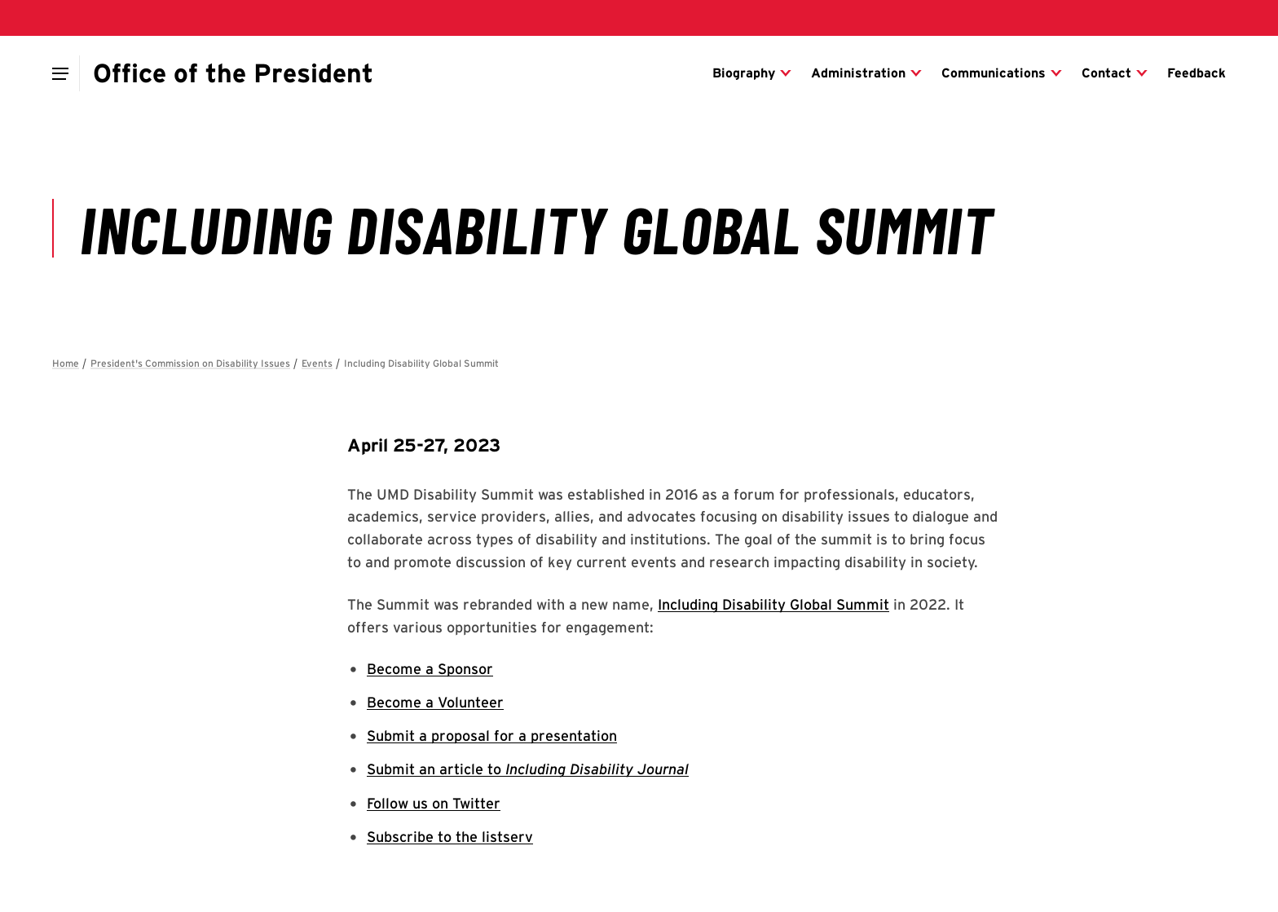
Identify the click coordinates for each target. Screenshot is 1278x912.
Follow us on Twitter (433, 803)
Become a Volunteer (435, 702)
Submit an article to (528, 769)
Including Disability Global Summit (773, 604)
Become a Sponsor (430, 668)
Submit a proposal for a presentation (492, 735)
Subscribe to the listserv (450, 836)
